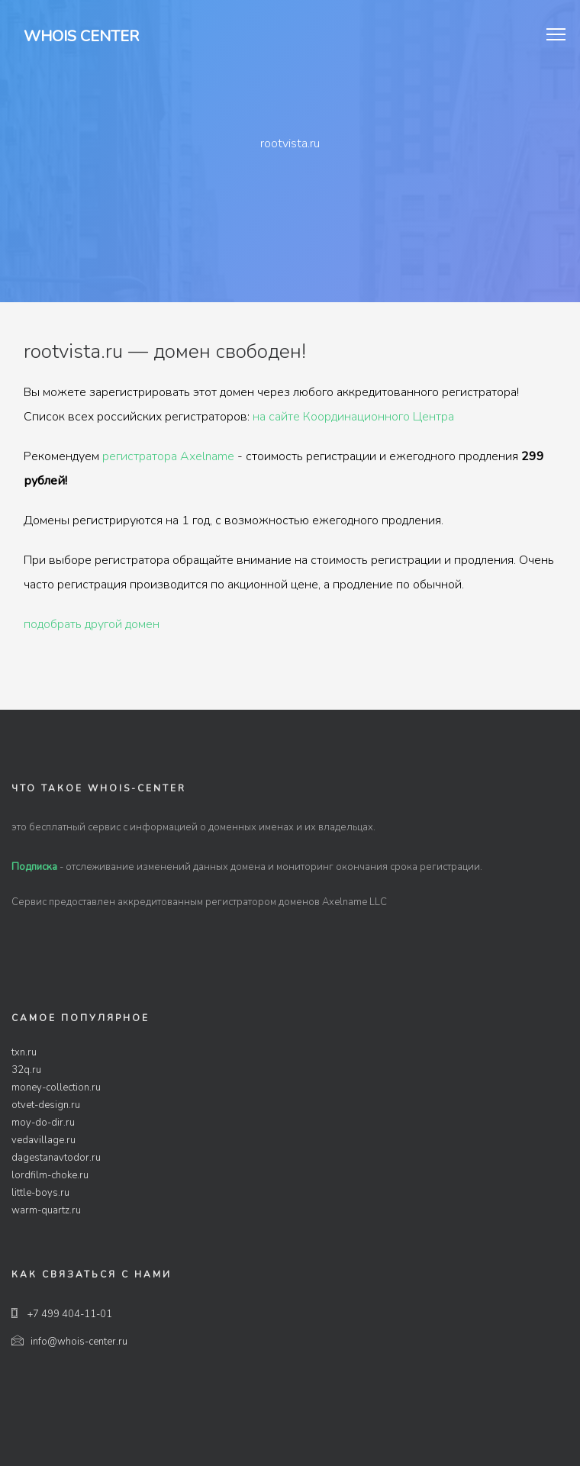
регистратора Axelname (168, 456)
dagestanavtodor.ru (56, 1158)
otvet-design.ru (45, 1105)
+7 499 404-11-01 (61, 1314)
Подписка (34, 867)
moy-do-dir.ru (43, 1122)
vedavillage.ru (43, 1140)
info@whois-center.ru (69, 1341)
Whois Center (81, 36)
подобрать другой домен (92, 624)
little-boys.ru (40, 1193)
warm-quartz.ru (46, 1210)
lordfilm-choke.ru (50, 1175)
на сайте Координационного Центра (353, 416)
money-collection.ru (56, 1087)
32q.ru (26, 1070)
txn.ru (24, 1052)
